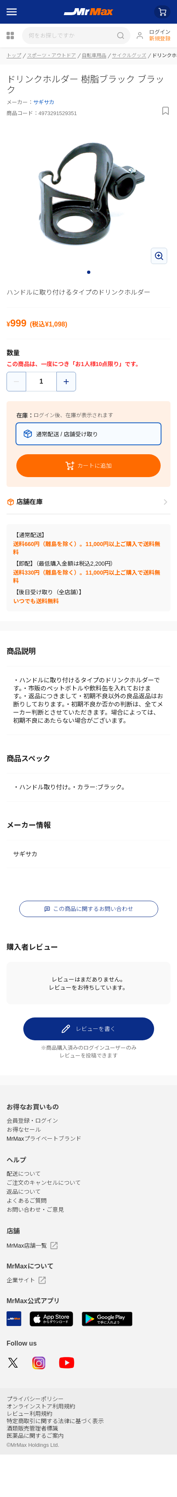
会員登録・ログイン (32, 1163)
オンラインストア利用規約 (41, 1449)
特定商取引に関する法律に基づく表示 (55, 1463)
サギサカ (43, 102)
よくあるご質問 (27, 1243)
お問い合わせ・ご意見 (35, 1252)
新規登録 (159, 39)
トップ (14, 55)
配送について (24, 1216)
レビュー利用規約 (29, 1456)
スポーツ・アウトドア (51, 55)
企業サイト (26, 1322)
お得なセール (24, 1172)
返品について (24, 1234)
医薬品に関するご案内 (35, 1478)
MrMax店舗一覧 (32, 1288)
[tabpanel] (88, 197)
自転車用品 (94, 55)
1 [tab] (89, 273)
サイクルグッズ (129, 55)
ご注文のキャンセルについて (44, 1225)
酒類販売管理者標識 (32, 1471)
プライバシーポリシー (35, 1441)
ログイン (159, 32)
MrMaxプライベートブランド (44, 1181)
